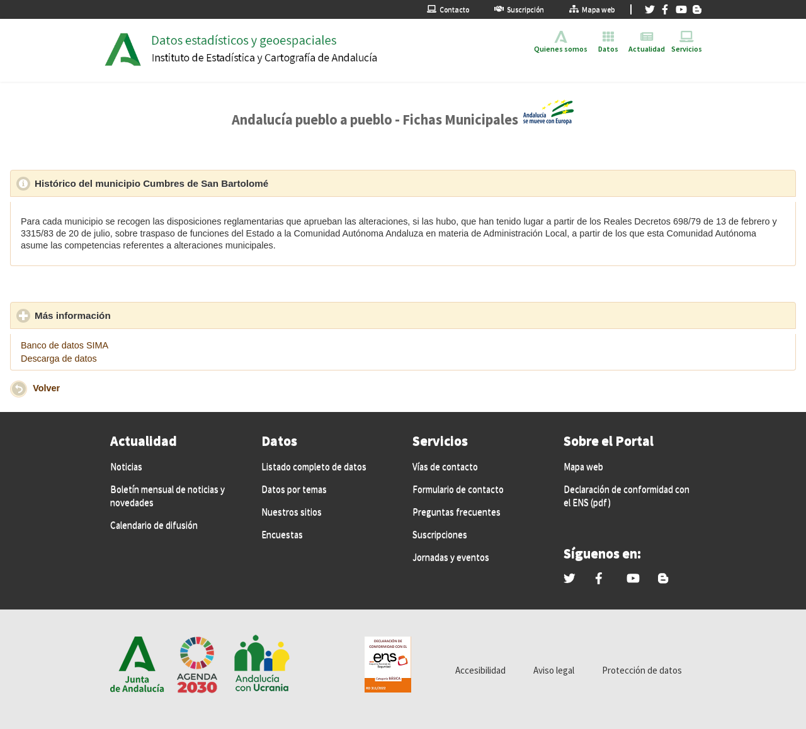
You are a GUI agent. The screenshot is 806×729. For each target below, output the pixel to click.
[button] (18, 389)
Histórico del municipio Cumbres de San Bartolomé (210, 183)
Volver (46, 388)
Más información (131, 315)
